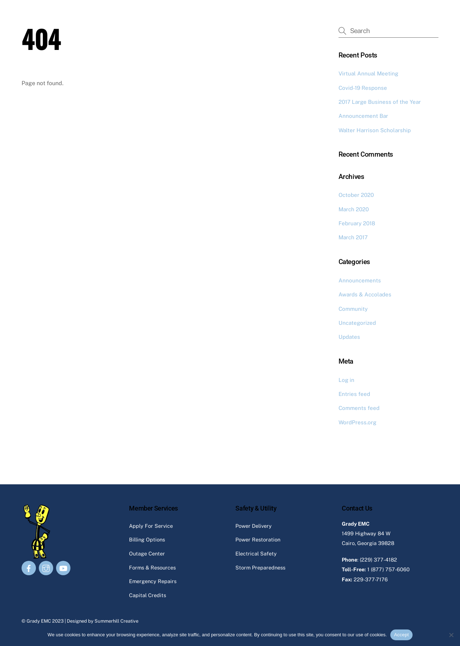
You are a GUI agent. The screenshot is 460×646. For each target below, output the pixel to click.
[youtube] (63, 567)
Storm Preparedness (260, 567)
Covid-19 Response (363, 88)
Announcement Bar (363, 116)
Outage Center (147, 553)
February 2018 (357, 223)
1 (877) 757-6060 (388, 569)
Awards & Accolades (365, 294)
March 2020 (354, 209)
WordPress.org (357, 422)
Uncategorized (357, 323)
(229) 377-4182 (378, 560)
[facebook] (29, 567)
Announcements (360, 280)
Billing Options (147, 539)
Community (353, 309)
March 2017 (353, 237)
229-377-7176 (371, 579)
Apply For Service (151, 526)
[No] (451, 634)
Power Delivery (253, 526)
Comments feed (359, 408)
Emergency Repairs (152, 581)
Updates (349, 337)
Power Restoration (257, 539)
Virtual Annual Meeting (368, 73)
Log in (346, 380)
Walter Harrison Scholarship (375, 130)
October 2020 (356, 195)
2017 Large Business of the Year (380, 102)
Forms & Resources (152, 567)
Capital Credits (147, 595)
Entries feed (354, 394)
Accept (401, 634)
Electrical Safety (256, 553)
